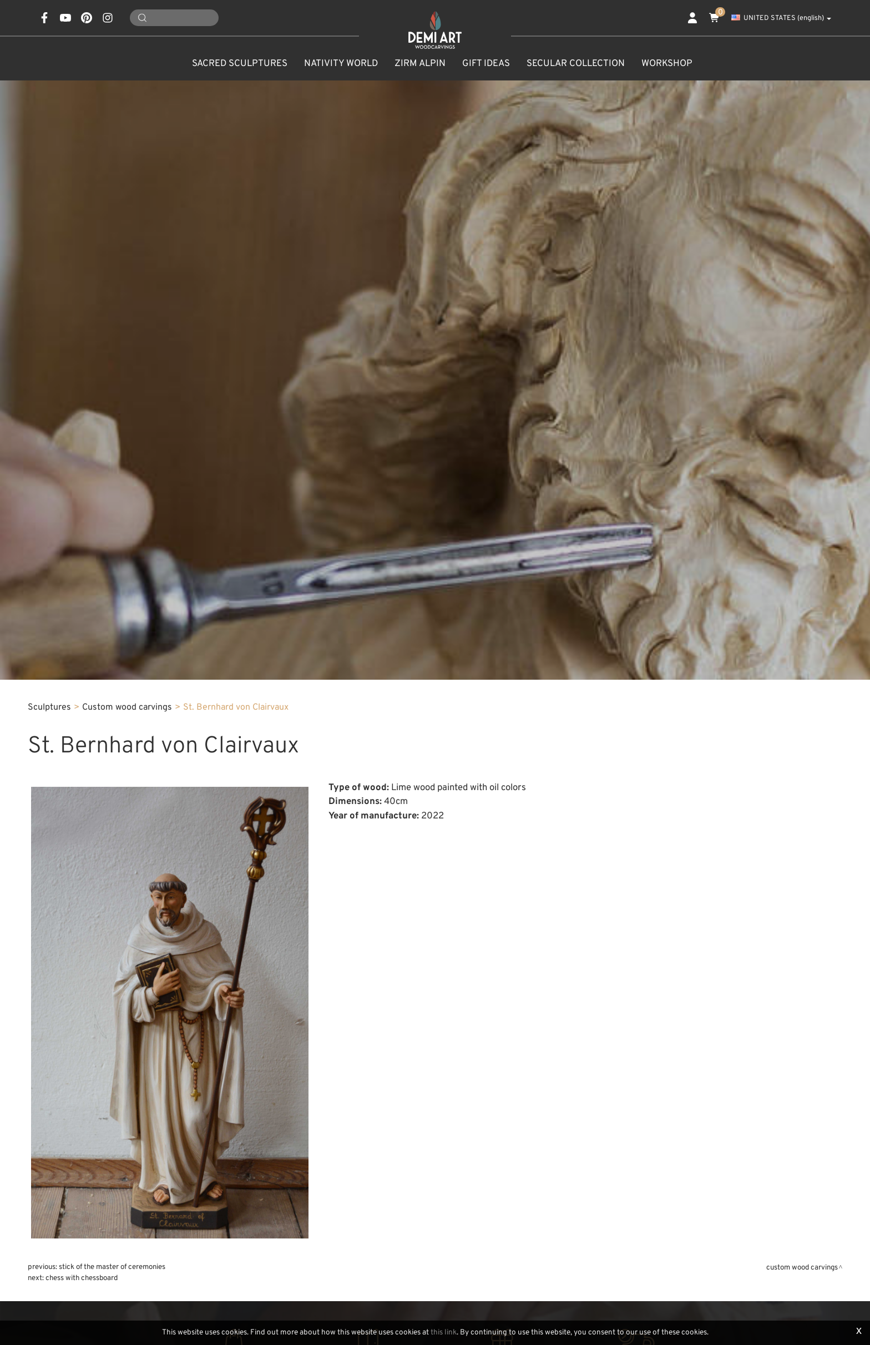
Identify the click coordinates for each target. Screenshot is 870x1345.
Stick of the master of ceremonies (112, 1267)
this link (444, 1332)
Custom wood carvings (127, 707)
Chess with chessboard (81, 1278)
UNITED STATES (781, 18)
